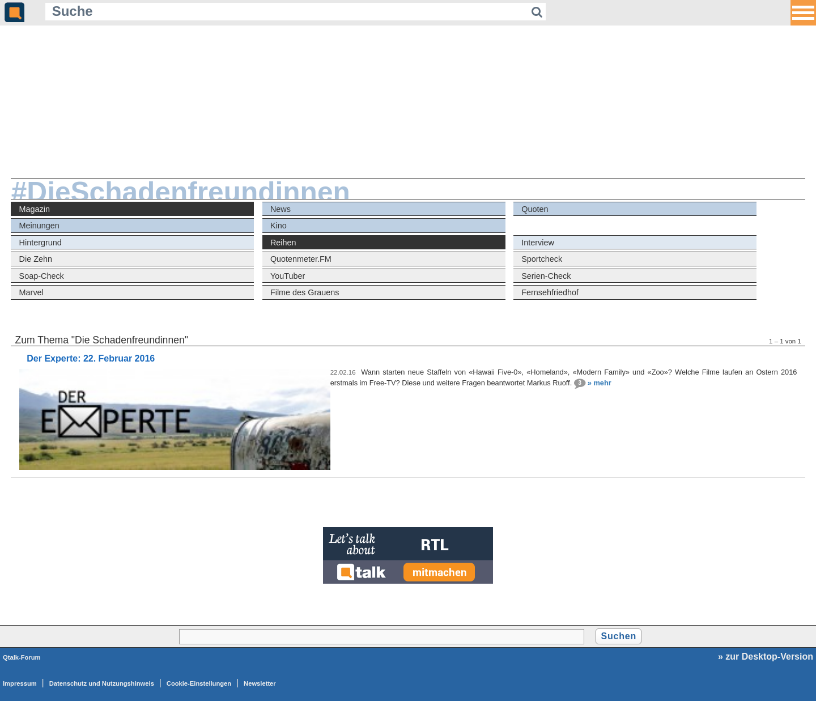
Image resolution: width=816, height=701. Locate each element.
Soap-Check (41, 276)
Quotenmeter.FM (301, 259)
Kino (278, 225)
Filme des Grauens (304, 292)
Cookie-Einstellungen (199, 683)
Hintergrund (40, 242)
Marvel (31, 292)
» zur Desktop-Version (765, 656)
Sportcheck (541, 259)
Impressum (20, 683)
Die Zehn (35, 259)
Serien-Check (546, 276)
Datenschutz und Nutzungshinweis (101, 683)
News (280, 209)
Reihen (283, 242)
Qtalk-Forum (22, 657)
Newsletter (260, 683)
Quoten (534, 209)
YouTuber (287, 276)
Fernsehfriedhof (550, 292)
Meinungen (39, 225)
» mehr (599, 383)
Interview (537, 242)
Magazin (34, 209)
